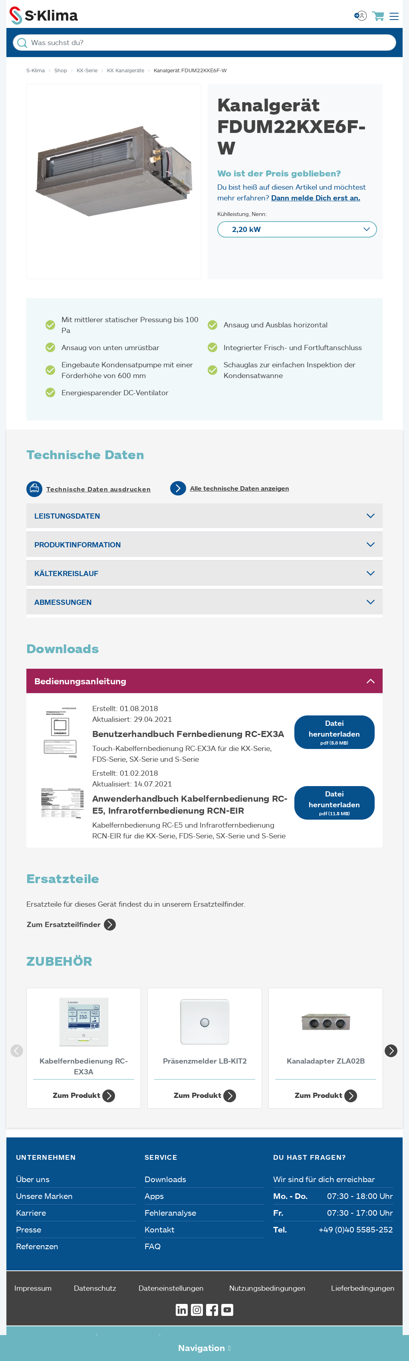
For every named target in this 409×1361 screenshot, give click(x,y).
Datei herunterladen (334, 733)
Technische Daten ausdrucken (98, 489)
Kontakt (160, 1229)
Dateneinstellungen (171, 1288)
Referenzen (37, 1246)
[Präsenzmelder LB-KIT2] (205, 1036)
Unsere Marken (44, 1196)
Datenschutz (95, 1288)
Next (389, 1048)
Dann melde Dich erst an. (315, 197)
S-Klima (35, 70)
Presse (28, 1229)
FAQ (153, 1246)
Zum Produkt (84, 1096)
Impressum (33, 1288)
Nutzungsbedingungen (267, 1288)
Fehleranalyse (170, 1212)
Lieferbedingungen (363, 1288)
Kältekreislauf (66, 573)
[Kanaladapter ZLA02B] (326, 1036)
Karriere (31, 1212)
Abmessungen (63, 602)
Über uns (33, 1179)
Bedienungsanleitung (80, 681)
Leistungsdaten (67, 515)
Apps (154, 1196)
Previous (14, 1048)
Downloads (165, 1179)
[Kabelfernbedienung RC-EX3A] (84, 1036)
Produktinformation (77, 544)
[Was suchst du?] (204, 42)
